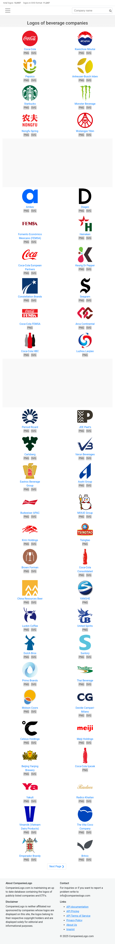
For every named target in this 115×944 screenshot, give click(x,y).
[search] (109, 11)
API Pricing (72, 911)
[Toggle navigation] (8, 10)
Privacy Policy (74, 920)
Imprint (70, 929)
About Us (71, 924)
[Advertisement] (57, 161)
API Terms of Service (78, 915)
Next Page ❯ (56, 866)
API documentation (77, 906)
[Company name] (92, 11)
